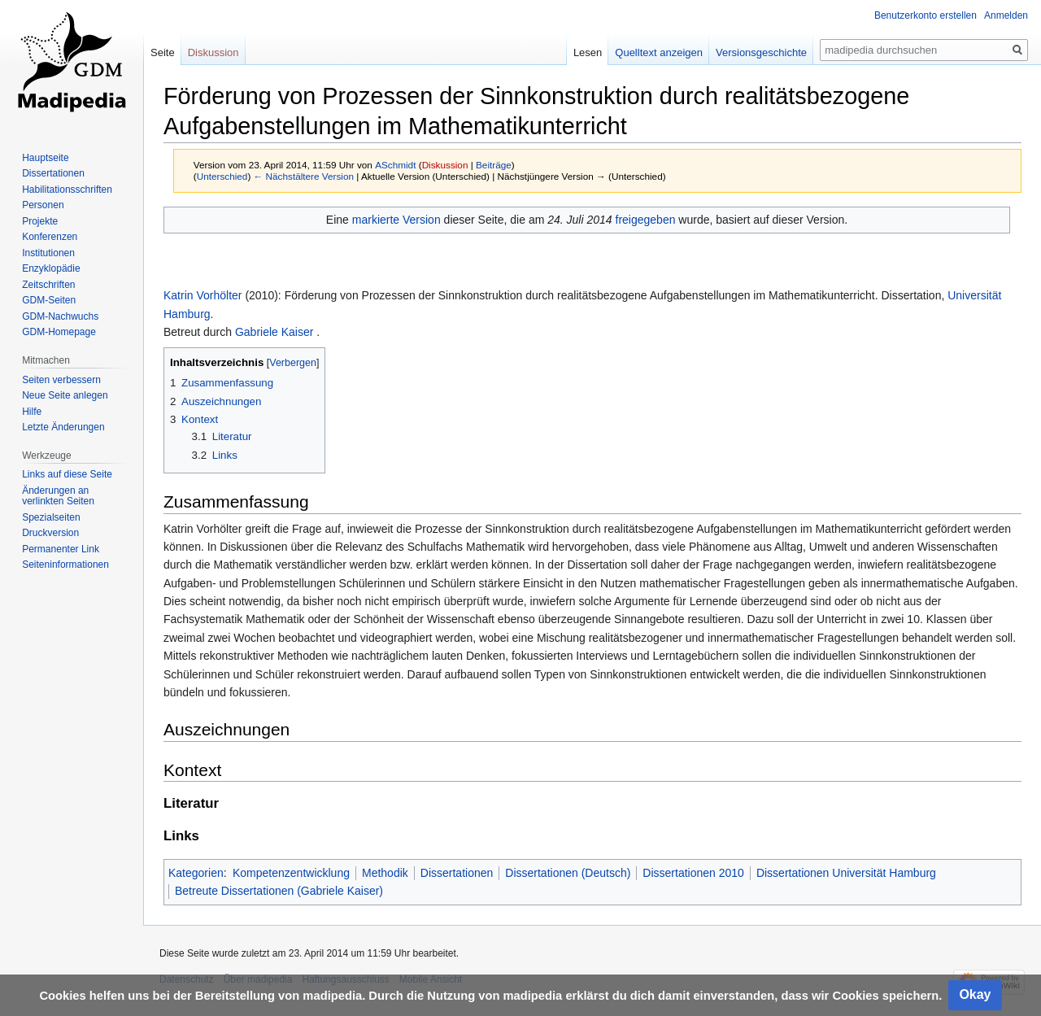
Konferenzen (49, 236)
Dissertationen (457, 872)
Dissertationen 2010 (693, 872)
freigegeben (646, 219)
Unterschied (222, 176)
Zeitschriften (48, 284)
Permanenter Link (60, 549)
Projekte (40, 221)
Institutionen (48, 253)
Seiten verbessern (61, 380)
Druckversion (50, 533)
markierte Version (396, 219)
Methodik (385, 872)
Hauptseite (45, 158)
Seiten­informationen (65, 564)
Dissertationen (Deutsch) (567, 872)
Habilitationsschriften (67, 189)
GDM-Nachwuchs (60, 316)
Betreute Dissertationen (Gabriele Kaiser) (279, 890)
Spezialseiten (51, 517)
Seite (162, 52)
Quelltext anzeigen (659, 52)
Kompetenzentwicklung (291, 872)
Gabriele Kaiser (274, 331)
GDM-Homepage (59, 332)
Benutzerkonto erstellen (925, 15)
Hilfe (31, 411)
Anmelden (1006, 15)
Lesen (587, 52)
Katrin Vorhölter (202, 295)
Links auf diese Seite (67, 474)
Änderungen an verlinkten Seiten (58, 496)
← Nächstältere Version (304, 176)
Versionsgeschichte (761, 52)
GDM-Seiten (49, 300)
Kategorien (196, 872)
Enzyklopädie (51, 268)
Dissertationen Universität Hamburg (846, 872)
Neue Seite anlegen (64, 395)
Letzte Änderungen (63, 427)
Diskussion (445, 164)
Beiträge (494, 164)
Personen (42, 205)
